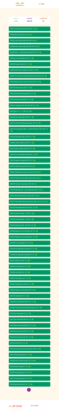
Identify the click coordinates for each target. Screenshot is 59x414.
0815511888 (34, 405)
